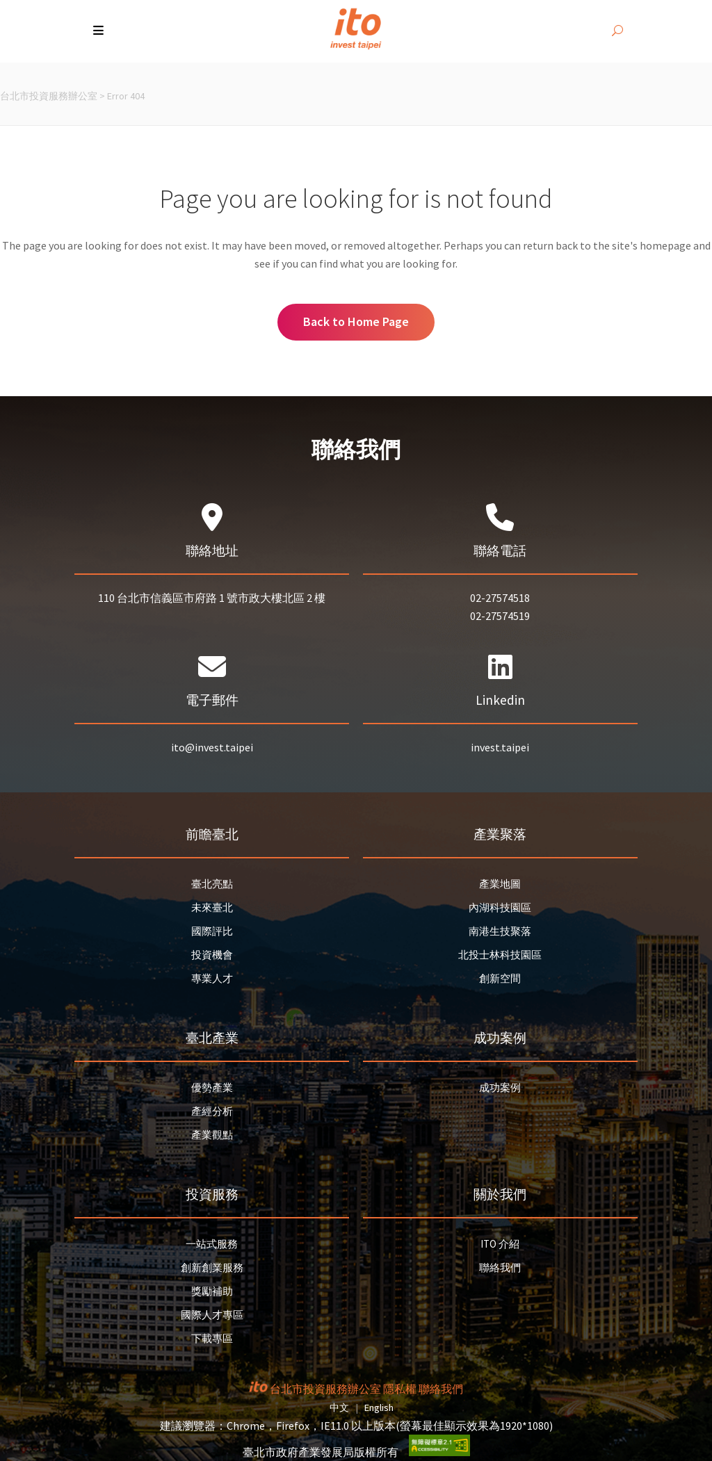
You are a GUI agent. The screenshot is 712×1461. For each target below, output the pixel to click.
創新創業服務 (212, 1267)
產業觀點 (212, 1134)
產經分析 (212, 1111)
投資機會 (212, 954)
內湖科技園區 (500, 907)
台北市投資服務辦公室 (48, 96)
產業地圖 (500, 883)
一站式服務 (212, 1243)
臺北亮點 (212, 883)
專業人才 (212, 978)
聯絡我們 (500, 1267)
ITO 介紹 (499, 1243)
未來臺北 (212, 907)
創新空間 (500, 978)
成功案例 (500, 1087)
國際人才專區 (212, 1314)
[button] (100, 31)
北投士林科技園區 (500, 954)
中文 (339, 1407)
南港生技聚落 (500, 931)
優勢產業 (212, 1087)
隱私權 (399, 1389)
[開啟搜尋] (617, 31)
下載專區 (212, 1338)
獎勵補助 (212, 1291)
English (379, 1407)
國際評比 (212, 931)
